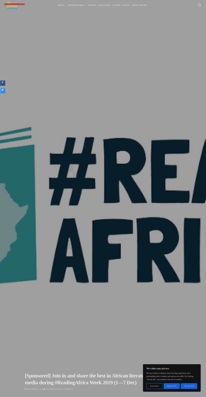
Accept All (189, 386)
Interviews (104, 5)
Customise (154, 386)
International (76, 5)
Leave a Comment (64, 389)
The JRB (49, 389)
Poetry (126, 5)
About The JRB (139, 5)
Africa (60, 5)
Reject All (171, 386)
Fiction (116, 5)
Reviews (92, 5)
